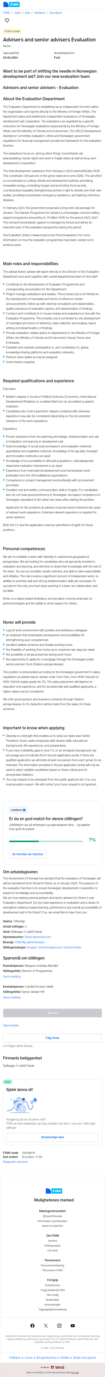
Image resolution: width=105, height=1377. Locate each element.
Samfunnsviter (72, 947)
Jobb (17, 13)
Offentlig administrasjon (30, 942)
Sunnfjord (55, 13)
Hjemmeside (11, 1025)
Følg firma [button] (52, 1038)
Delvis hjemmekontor (38, 937)
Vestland (39, 13)
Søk (27, 13)
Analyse (32, 947)
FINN (6, 13)
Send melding (12, 976)
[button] (7, 20)
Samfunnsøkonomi (50, 947)
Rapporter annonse (15, 1162)
